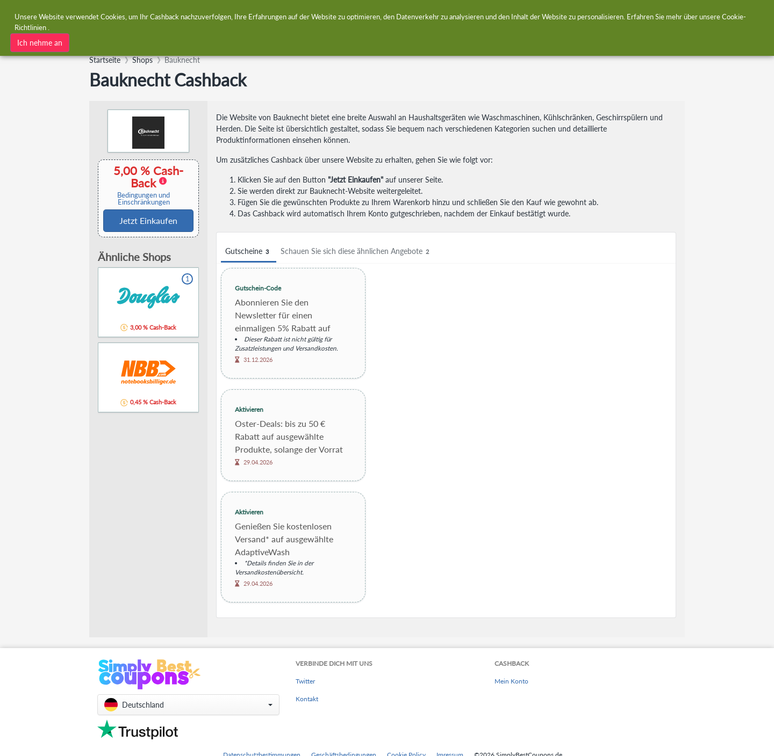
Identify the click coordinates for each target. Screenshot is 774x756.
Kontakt (307, 699)
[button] (188, 704)
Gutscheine (248, 251)
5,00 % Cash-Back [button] (143, 185)
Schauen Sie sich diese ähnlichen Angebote (356, 251)
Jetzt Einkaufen (148, 220)
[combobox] (235, 41)
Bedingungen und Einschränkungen (143, 199)
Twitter (305, 681)
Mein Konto (511, 681)
